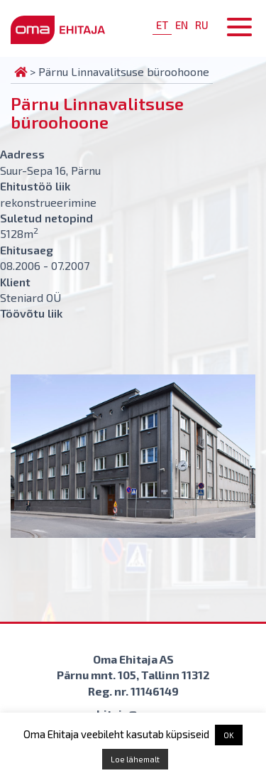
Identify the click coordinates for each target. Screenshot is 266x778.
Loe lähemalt (135, 759)
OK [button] (228, 735)
